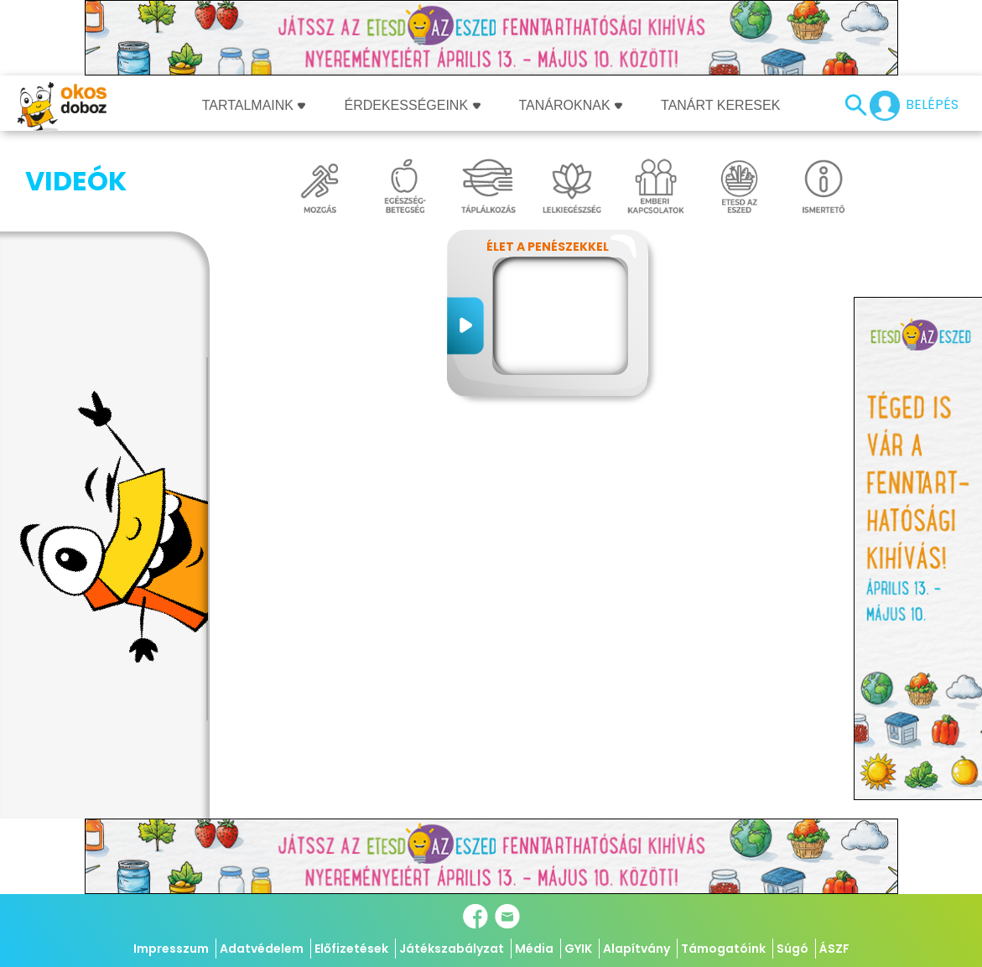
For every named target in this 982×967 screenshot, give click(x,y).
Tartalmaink (254, 105)
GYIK (578, 948)
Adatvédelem (262, 948)
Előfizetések (351, 948)
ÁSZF (834, 948)
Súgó (792, 948)
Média (534, 948)
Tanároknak (571, 105)
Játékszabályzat (451, 948)
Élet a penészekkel (547, 246)
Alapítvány (636, 948)
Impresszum (171, 948)
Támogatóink (723, 948)
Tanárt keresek (720, 105)
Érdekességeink (412, 105)
